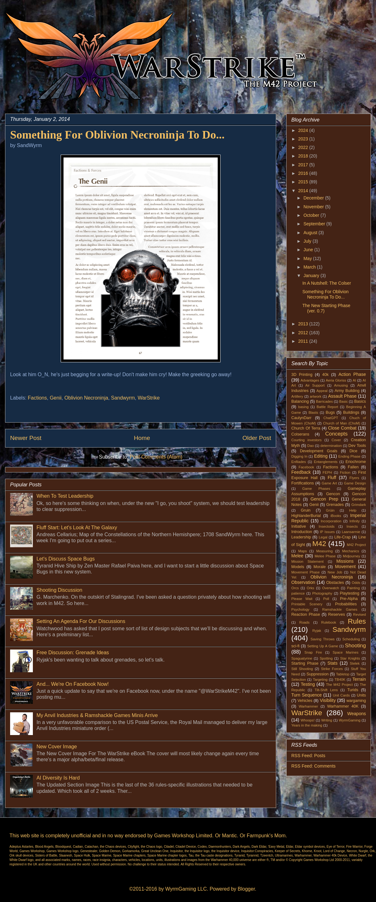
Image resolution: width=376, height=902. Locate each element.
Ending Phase (349, 456)
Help (352, 510)
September (314, 223)
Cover (336, 440)
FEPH (327, 472)
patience (298, 593)
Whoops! (307, 720)
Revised (359, 614)
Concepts (336, 434)
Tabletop (342, 674)
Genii (55, 398)
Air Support (314, 385)
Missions (345, 561)
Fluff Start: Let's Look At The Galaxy (76, 527)
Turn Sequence (306, 694)
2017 (303, 164)
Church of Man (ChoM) (341, 423)
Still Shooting (302, 669)
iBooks (336, 516)
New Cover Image (56, 746)
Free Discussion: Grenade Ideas (72, 652)
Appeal (322, 391)
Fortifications (302, 483)
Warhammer (308, 706)
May (308, 258)
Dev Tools (357, 445)
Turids (352, 690)
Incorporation (331, 521)
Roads (304, 622)
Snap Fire (313, 652)
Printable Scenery (306, 604)
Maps (302, 551)
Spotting (326, 658)
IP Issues (327, 532)
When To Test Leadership (64, 496)
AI (354, 380)
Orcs (295, 588)
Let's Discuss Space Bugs (65, 558)
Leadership (301, 537)
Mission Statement (307, 561)
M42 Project (356, 545)
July (307, 241)
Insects (352, 526)
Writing (326, 720)
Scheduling (351, 639)
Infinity (354, 521)
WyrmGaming (349, 720)
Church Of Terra (305, 428)
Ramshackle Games (339, 609)
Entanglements (326, 462)
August (310, 232)
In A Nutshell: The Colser (326, 283)
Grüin (330, 510)
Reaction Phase (305, 614)
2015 (303, 181)
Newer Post (25, 438)
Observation (303, 582)
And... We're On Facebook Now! (72, 684)
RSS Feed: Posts (308, 755)
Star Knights (350, 658)
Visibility (328, 700)
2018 (303, 155)
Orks (310, 588)
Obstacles (335, 582)
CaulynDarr (301, 418)
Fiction (345, 472)
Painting (353, 588)
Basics (360, 401)
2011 (303, 341)
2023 (303, 138)
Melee (297, 555)
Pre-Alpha (349, 598)
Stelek (355, 663)
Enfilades (298, 462)
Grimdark (358, 505)
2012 (303, 332)
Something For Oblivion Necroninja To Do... (325, 294)
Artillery (297, 396)
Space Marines (346, 652)
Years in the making (306, 725)
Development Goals (318, 451)
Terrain (359, 679)
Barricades (324, 401)
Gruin (306, 510)
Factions (37, 398)
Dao (310, 446)
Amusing (341, 385)
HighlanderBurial (306, 515)
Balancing (300, 401)
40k (325, 374)
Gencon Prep (324, 498)
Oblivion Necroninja (86, 398)
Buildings (351, 412)
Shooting (355, 646)
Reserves (336, 614)
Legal (323, 537)
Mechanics (350, 551)
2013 (303, 323)
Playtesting (350, 593)
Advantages (309, 380)
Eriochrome (356, 462)
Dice (353, 451)
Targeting (320, 679)
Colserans (300, 434)
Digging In (299, 456)
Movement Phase (305, 572)
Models (297, 567)
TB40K (340, 679)
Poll (326, 599)
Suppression (317, 674)
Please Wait (301, 599)
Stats (332, 663)
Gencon (333, 494)
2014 (303, 190)
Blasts (313, 412)
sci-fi (295, 646)
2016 (303, 173)
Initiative (298, 526)
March (310, 267)
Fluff (332, 477)
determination (331, 446)
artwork (316, 396)
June (308, 249)
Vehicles (305, 700)
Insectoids (327, 526)
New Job (335, 572)
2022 (303, 147)
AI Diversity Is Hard (58, 777)
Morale (319, 567)
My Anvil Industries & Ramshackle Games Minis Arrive (97, 715)
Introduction (301, 532)
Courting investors (306, 440)
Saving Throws (323, 639)
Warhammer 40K (342, 706)
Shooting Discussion (59, 590)
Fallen (353, 467)
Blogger (246, 889)
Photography (322, 593)
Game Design (355, 483)
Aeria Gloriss (336, 380)
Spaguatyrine (301, 658)
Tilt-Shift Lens (326, 690)
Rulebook (328, 622)
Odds (356, 583)
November (314, 206)
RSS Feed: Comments (313, 765)
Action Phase (352, 374)
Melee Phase (325, 556)
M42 (319, 544)
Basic (343, 401)
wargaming (356, 700)
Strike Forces (332, 669)
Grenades (335, 504)
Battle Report (327, 407)
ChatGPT (331, 418)
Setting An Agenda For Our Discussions (80, 621)
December (314, 197)
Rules (357, 621)
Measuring (324, 551)
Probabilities (346, 604)
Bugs (330, 412)
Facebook (306, 467)
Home (142, 438)
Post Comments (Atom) (156, 457)
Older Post (256, 438)
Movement (345, 566)
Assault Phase (342, 396)
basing (303, 407)
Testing (308, 684)
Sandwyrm (123, 398)
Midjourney (351, 556)
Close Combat (342, 427)
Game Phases (316, 488)
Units (361, 695)
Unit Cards (341, 695)
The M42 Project (339, 684)
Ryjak (316, 630)
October (311, 215)
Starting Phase (304, 663)
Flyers (354, 478)
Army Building (347, 391)
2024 (303, 130)
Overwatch (330, 588)
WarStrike (149, 398)
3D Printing (301, 374)
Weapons (356, 713)
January (311, 275)
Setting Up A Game (322, 646)
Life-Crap (342, 537)
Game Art (329, 483)
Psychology (300, 609)
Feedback (301, 472)
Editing (321, 456)
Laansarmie (351, 532)
